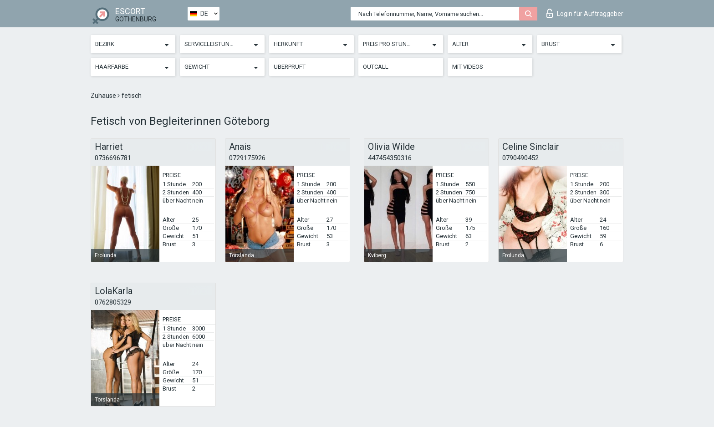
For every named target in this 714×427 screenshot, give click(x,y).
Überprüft (290, 66)
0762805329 (113, 302)
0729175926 (247, 158)
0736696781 (113, 158)
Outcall (375, 66)
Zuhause (104, 95)
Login (584, 13)
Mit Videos (467, 66)
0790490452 (520, 158)
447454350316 (390, 158)
